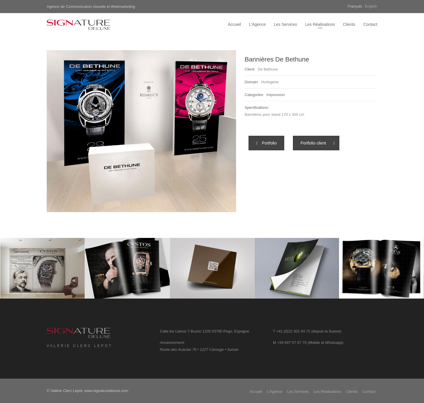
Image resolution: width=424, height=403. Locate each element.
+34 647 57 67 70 (292, 345)
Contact (370, 24)
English (371, 6)
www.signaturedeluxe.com (106, 390)
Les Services (285, 24)
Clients (349, 24)
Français (355, 6)
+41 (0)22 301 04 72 (293, 334)
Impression (276, 95)
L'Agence (257, 24)
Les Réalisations (320, 24)
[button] (267, 143)
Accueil (234, 24)
